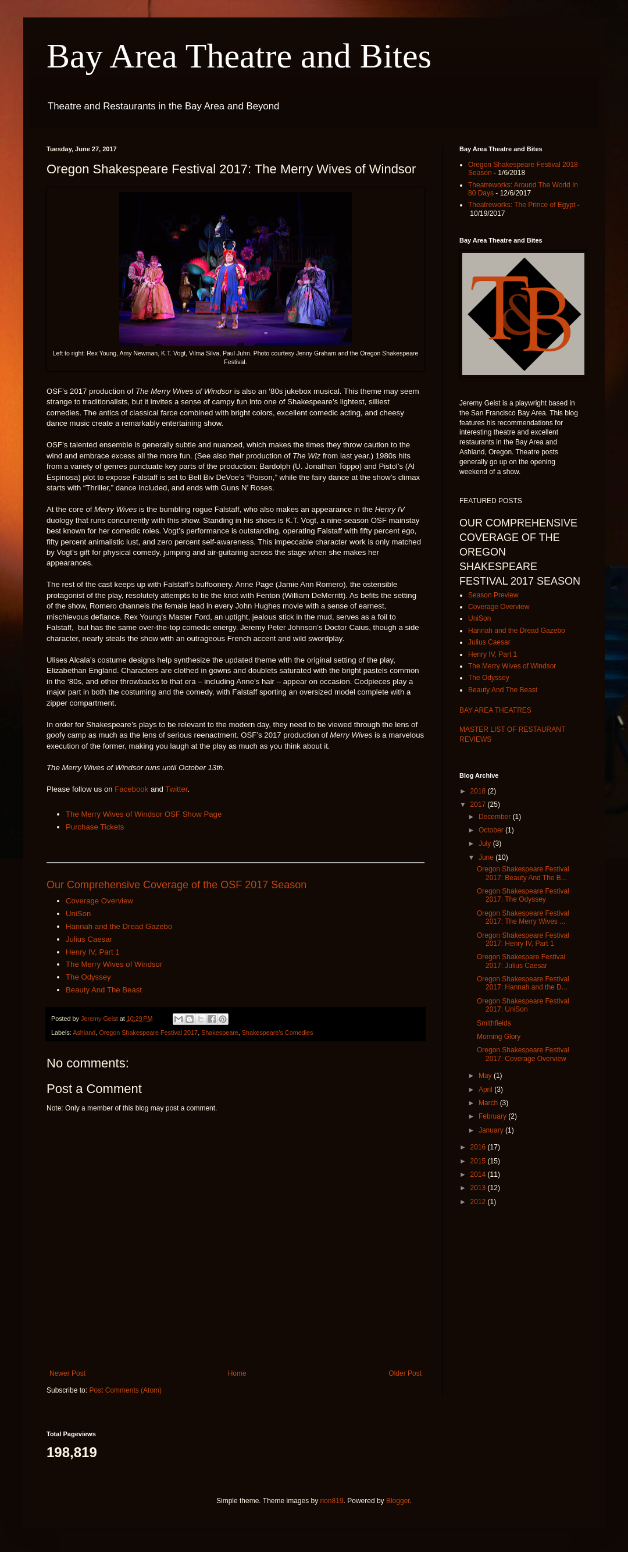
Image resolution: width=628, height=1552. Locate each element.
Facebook (131, 789)
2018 (479, 791)
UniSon (78, 913)
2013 (479, 1188)
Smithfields (494, 1023)
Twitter (176, 789)
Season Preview (493, 595)
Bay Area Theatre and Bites (239, 56)
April (486, 1089)
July (486, 843)
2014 (479, 1174)
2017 (479, 804)
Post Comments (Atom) (125, 1390)
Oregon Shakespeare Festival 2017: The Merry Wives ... (523, 917)
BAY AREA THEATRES (495, 710)
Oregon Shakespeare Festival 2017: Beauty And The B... (523, 873)
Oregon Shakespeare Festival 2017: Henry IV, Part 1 (523, 939)
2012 (479, 1202)
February (493, 1116)
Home (237, 1373)
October (492, 830)
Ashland (84, 1032)
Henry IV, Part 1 (93, 952)
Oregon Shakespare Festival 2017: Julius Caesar (521, 961)
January (492, 1130)
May (486, 1076)
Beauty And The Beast (104, 989)
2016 (479, 1147)
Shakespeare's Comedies (277, 1032)
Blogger (398, 1501)
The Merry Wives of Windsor (114, 964)
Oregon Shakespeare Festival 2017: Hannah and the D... (523, 983)
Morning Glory (498, 1037)
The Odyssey (88, 977)
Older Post (405, 1373)
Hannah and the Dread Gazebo (119, 926)
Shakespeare (219, 1032)
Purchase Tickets (95, 827)
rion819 (332, 1501)
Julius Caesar (89, 939)
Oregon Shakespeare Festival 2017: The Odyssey (523, 895)
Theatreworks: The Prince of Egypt (522, 205)
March (489, 1103)
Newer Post (67, 1373)
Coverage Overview (99, 900)
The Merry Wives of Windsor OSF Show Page (144, 814)
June (487, 857)
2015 (479, 1161)
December (496, 817)
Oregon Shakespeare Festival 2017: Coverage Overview (523, 1054)
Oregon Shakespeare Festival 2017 (148, 1032)
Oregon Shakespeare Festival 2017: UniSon (523, 1005)
